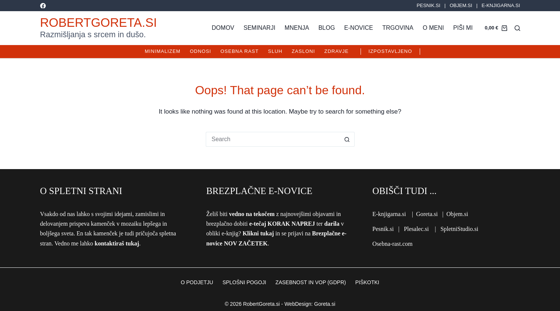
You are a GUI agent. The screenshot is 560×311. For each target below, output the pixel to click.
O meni (433, 28)
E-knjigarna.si (389, 214)
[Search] (517, 28)
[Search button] (347, 139)
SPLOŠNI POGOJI (244, 282)
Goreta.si (427, 214)
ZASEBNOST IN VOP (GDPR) (310, 282)
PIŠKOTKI (367, 282)
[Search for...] (273, 139)
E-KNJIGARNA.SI (500, 5)
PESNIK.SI (429, 5)
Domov (223, 28)
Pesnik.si (383, 229)
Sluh (275, 51)
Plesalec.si (416, 229)
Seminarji (259, 28)
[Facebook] (43, 6)
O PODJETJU (197, 282)
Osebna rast (239, 51)
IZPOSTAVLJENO (390, 51)
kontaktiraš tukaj (117, 243)
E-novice (358, 28)
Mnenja (297, 28)
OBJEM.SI (460, 5)
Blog (327, 28)
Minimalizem (162, 51)
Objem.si (457, 214)
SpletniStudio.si (460, 229)
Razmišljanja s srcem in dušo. (93, 34)
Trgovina (397, 28)
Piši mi (463, 28)
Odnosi (200, 51)
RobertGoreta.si (98, 22)
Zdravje (336, 51)
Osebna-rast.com (392, 244)
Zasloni (303, 51)
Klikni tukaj (258, 233)
